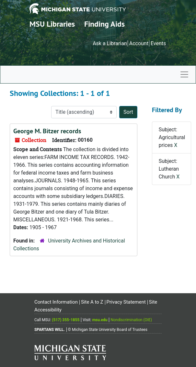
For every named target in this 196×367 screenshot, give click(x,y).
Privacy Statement (126, 302)
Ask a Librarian (110, 43)
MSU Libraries (52, 24)
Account (138, 43)
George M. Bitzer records (47, 131)
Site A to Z (92, 302)
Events (158, 43)
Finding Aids (104, 24)
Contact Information (56, 302)
